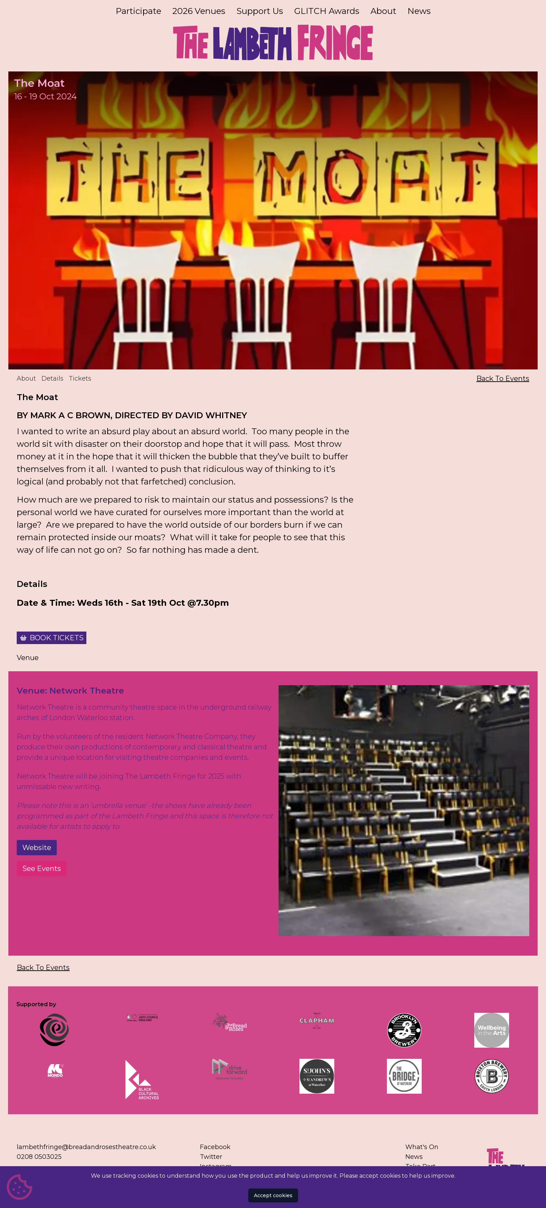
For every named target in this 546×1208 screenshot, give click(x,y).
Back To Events (502, 378)
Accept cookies (273, 1195)
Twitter (211, 1157)
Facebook (215, 1147)
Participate (138, 11)
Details (52, 378)
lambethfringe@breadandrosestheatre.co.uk (86, 1147)
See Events (41, 868)
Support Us (259, 11)
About (383, 11)
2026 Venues (198, 11)
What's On (421, 1147)
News (419, 11)
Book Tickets (57, 638)
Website (36, 847)
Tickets (80, 378)
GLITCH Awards (326, 11)
